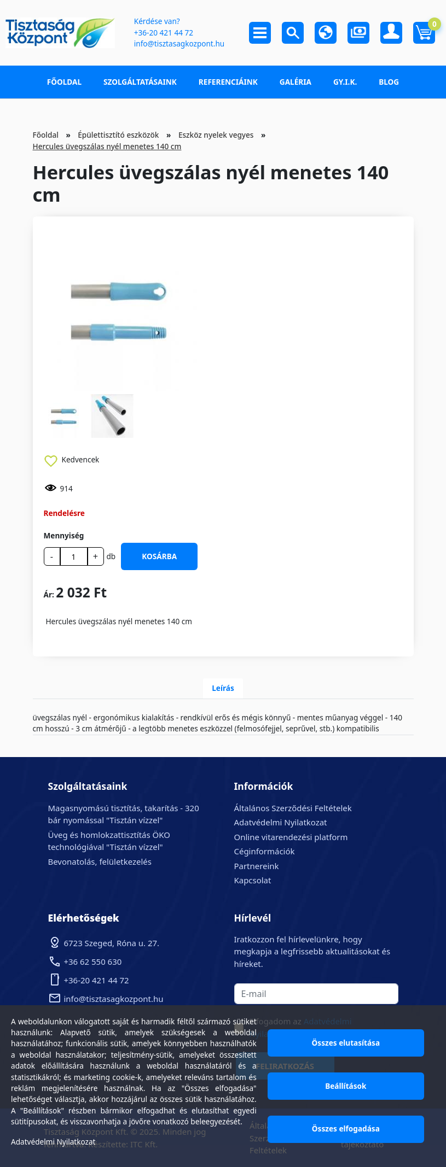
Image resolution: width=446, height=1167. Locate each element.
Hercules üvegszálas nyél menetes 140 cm (107, 146)
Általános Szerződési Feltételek (293, 807)
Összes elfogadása (346, 1128)
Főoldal (64, 82)
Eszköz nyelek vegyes (216, 135)
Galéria (295, 82)
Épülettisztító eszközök (118, 135)
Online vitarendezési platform (291, 836)
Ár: (49, 594)
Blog (389, 82)
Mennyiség (64, 535)
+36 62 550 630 (93, 961)
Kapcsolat (252, 880)
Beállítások (345, 1086)
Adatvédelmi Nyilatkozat (280, 822)
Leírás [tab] (223, 688)
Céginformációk (264, 851)
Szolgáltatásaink (140, 82)
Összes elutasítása (346, 1042)
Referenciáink (228, 82)
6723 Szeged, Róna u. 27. (112, 942)
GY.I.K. (345, 82)
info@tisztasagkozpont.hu (179, 43)
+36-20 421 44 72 (163, 32)
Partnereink (256, 865)
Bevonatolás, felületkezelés (100, 861)
